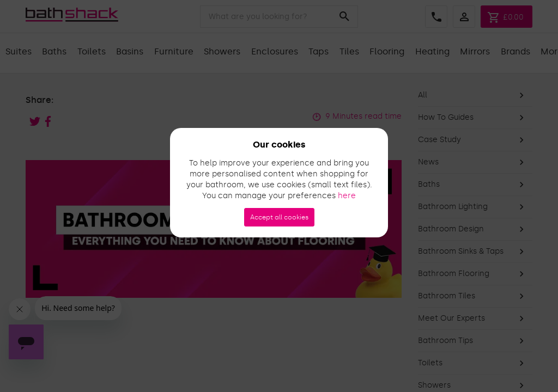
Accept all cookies (279, 217)
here (347, 195)
